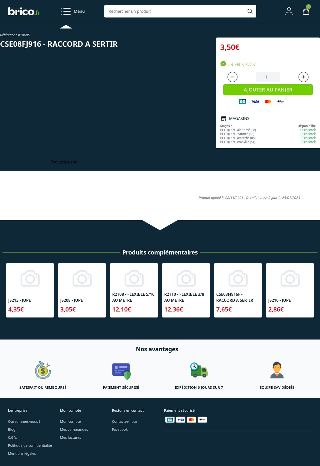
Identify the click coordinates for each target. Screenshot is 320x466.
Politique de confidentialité (30, 445)
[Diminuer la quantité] (233, 77)
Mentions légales (22, 453)
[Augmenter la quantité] (303, 77)
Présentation (64, 162)
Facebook (120, 429)
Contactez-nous (125, 421)
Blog (12, 429)
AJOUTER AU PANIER (268, 89)
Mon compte (70, 421)
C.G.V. (12, 437)
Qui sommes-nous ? (24, 421)
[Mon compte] (289, 11)
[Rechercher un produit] (175, 11)
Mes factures (70, 437)
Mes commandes (74, 429)
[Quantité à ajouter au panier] (268, 77)
